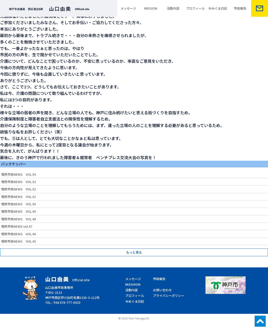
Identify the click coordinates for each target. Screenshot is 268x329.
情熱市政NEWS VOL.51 (18, 196)
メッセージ (128, 8)
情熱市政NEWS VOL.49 (18, 211)
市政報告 (240, 8)
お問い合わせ (162, 290)
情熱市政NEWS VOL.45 (18, 241)
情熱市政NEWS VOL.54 (18, 174)
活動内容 (173, 8)
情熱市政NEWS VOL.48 (18, 219)
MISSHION (132, 284)
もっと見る (134, 252)
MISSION (150, 8)
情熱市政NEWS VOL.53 (18, 181)
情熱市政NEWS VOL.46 (18, 234)
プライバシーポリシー (168, 295)
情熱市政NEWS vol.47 (16, 226)
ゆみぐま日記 (217, 8)
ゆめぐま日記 (134, 301)
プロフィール (195, 8)
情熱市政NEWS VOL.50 (18, 204)
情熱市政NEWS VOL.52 (18, 189)
